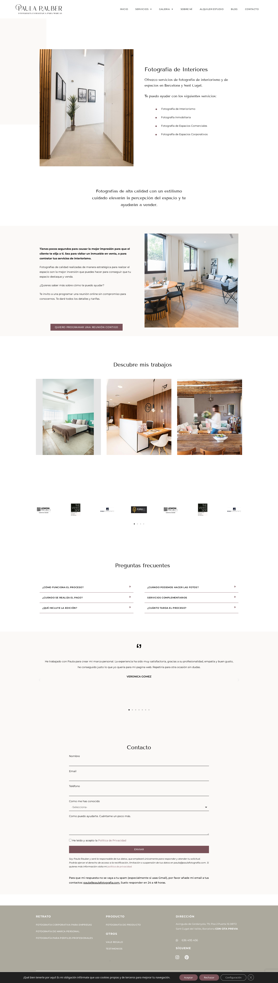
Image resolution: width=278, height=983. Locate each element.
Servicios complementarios (167, 597)
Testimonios (114, 948)
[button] (134, 523)
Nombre (74, 756)
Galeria (166, 9)
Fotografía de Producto (123, 924)
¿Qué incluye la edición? (59, 608)
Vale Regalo (114, 942)
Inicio (124, 9)
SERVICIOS (143, 9)
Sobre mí (186, 9)
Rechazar (208, 977)
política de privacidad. (120, 866)
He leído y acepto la (99, 840)
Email (72, 771)
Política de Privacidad (112, 840)
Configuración (235, 977)
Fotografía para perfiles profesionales (64, 938)
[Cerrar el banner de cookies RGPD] (254, 977)
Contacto (252, 9)
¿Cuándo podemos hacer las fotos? (173, 587)
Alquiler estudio (212, 9)
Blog (234, 9)
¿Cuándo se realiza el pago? (62, 597)
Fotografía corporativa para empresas (64, 924)
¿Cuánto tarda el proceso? (166, 608)
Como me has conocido (84, 801)
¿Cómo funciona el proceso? (63, 587)
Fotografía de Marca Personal (58, 931)
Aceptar (186, 977)
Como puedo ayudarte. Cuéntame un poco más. (100, 816)
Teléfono (74, 786)
